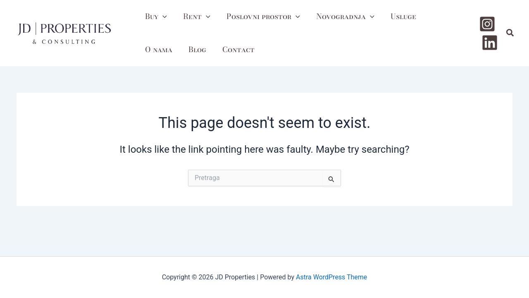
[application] (161, 16)
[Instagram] (487, 25)
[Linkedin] (489, 41)
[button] (510, 33)
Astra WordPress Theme (331, 277)
